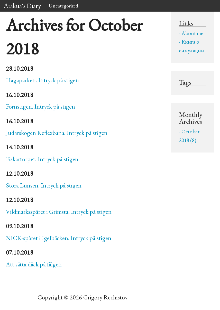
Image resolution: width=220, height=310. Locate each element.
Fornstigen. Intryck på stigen (40, 106)
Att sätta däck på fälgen (34, 264)
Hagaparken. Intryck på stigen (42, 80)
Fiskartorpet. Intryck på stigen (42, 159)
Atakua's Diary (22, 5)
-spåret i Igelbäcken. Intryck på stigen (58, 238)
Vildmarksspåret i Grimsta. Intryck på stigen (59, 212)
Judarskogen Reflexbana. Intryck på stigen (56, 133)
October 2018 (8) (189, 136)
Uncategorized (63, 5)
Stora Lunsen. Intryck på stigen (43, 185)
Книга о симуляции (191, 46)
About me (192, 33)
